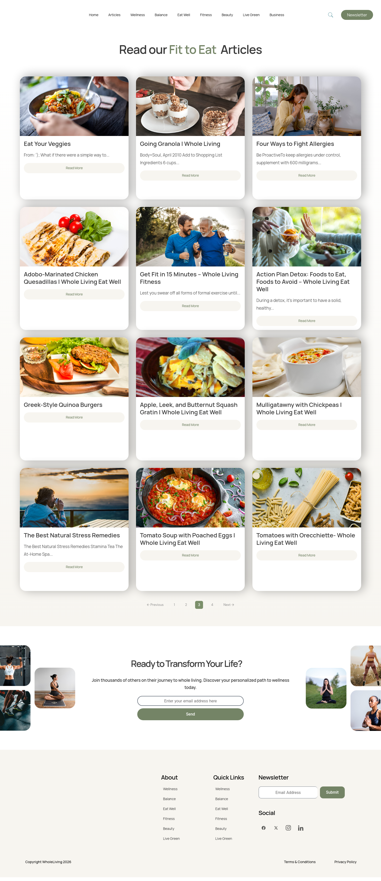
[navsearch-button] (331, 15)
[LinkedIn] (301, 832)
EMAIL (143, 694)
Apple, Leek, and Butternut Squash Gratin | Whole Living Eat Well (189, 409)
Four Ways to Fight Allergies (295, 143)
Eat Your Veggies (47, 143)
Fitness (206, 14)
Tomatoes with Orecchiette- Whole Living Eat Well (305, 540)
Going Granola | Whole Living (180, 143)
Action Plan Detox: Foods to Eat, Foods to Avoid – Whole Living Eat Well (303, 282)
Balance (161, 14)
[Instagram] (288, 832)
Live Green (251, 14)
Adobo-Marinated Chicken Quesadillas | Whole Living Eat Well (72, 278)
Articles (114, 14)
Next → (231, 608)
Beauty (227, 14)
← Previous (153, 608)
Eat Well (183, 14)
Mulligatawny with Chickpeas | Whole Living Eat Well (299, 409)
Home (93, 14)
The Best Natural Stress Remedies (72, 537)
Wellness (137, 14)
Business (277, 14)
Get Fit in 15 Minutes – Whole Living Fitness (189, 278)
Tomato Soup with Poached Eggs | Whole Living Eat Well (187, 540)
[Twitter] (276, 832)
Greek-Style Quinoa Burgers (63, 406)
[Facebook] (264, 832)
